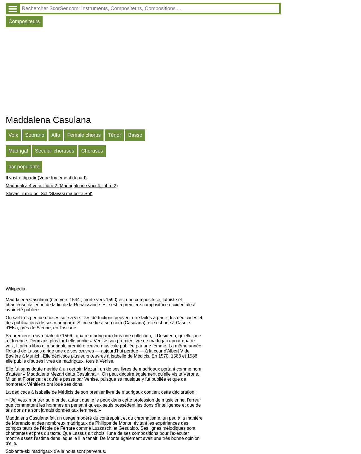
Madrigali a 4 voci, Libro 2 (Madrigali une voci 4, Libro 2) (62, 185)
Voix (13, 135)
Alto (55, 135)
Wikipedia (15, 288)
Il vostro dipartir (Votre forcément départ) (46, 177)
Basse (135, 135)
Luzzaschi (102, 428)
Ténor (114, 135)
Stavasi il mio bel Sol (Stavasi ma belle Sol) (49, 193)
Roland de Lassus (24, 351)
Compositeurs (24, 21)
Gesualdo (128, 428)
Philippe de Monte (113, 423)
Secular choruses (54, 151)
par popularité (23, 166)
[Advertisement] (143, 72)
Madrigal (18, 151)
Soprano (34, 135)
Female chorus (84, 135)
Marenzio (21, 423)
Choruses (92, 151)
